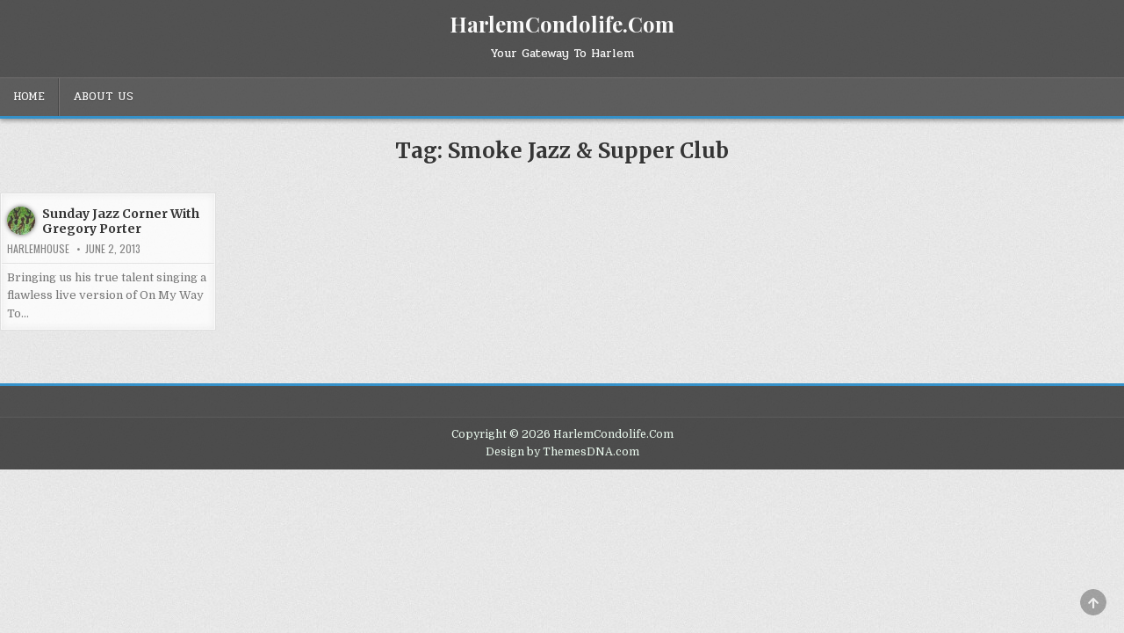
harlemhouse (38, 249)
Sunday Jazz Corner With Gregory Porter (120, 221)
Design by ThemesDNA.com (562, 452)
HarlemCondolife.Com (562, 24)
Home (29, 97)
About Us (103, 97)
